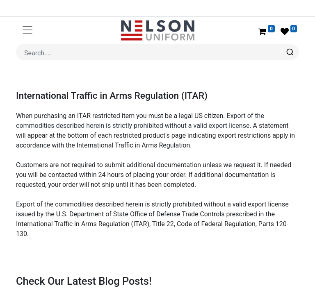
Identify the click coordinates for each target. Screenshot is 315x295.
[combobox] (157, 52)
